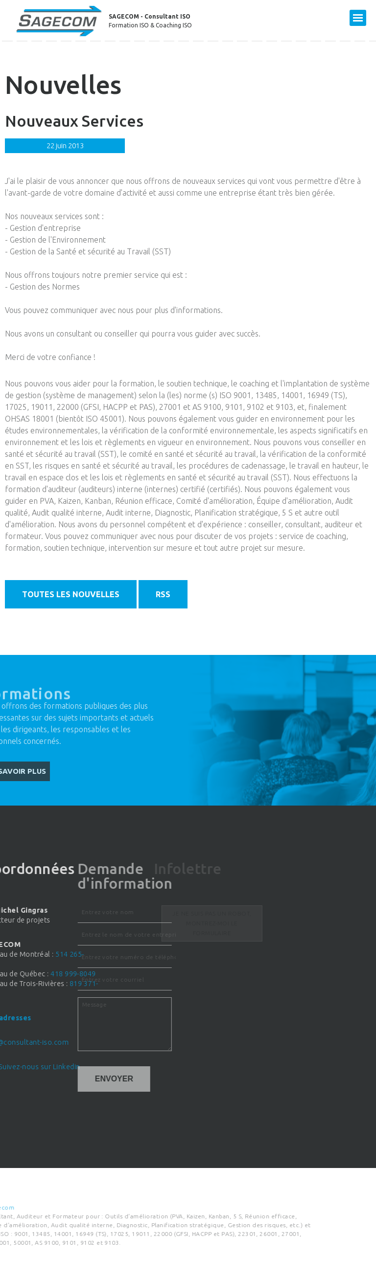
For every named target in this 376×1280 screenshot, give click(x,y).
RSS (163, 594)
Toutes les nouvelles (70, 594)
